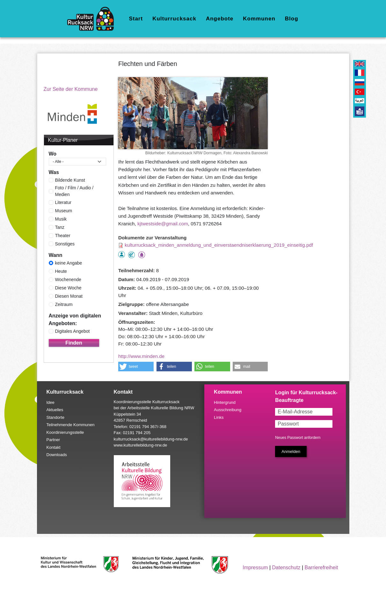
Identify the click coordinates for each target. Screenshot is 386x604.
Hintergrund (225, 402)
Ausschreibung (227, 409)
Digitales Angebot (72, 331)
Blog (291, 19)
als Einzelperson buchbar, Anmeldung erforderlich (121, 254)
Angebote (219, 19)
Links (218, 417)
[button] (136, 366)
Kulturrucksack (174, 19)
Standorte (55, 417)
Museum (63, 210)
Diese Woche (68, 287)
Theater (62, 235)
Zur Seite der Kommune (71, 89)
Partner (53, 439)
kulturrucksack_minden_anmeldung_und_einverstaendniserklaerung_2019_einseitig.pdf (219, 245)
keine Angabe (68, 263)
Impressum (255, 567)
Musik (61, 219)
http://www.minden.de (141, 356)
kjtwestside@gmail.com (162, 223)
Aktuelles (55, 409)
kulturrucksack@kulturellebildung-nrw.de (151, 439)
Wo (53, 153)
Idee (51, 402)
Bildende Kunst (70, 180)
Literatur (63, 202)
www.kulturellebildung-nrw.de (140, 445)
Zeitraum (64, 304)
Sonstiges (65, 243)
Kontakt (54, 447)
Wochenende (68, 279)
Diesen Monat (69, 296)
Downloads (57, 454)
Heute (61, 271)
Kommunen (259, 19)
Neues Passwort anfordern (297, 437)
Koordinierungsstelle (65, 432)
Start (136, 19)
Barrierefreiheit (321, 567)
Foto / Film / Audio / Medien (74, 191)
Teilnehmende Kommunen (71, 424)
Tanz (60, 227)
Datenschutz (286, 567)
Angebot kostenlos (131, 255)
